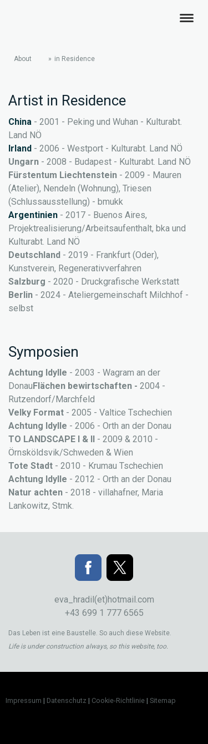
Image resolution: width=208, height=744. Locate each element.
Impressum (24, 700)
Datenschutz (67, 700)
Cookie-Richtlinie (118, 700)
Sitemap (163, 700)
